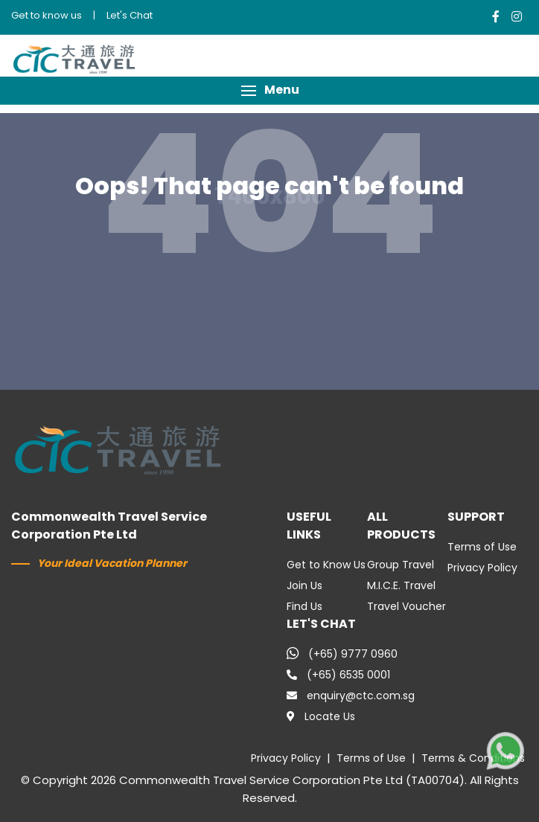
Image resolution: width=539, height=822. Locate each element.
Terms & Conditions (473, 758)
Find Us (304, 606)
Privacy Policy (482, 567)
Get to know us (46, 15)
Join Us (304, 585)
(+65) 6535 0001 (338, 674)
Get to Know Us (326, 564)
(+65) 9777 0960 (342, 653)
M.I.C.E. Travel (401, 585)
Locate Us (321, 716)
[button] (269, 90)
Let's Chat (129, 15)
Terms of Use (482, 546)
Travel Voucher (406, 606)
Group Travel (400, 564)
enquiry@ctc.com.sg (351, 695)
